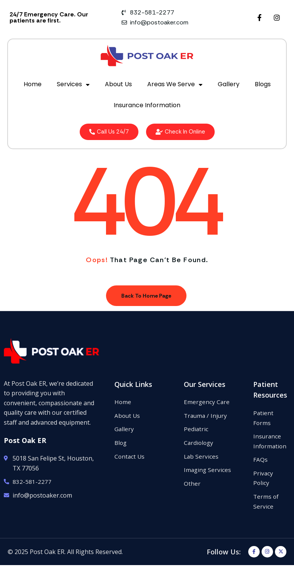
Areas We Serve (174, 85)
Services (73, 85)
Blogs (263, 84)
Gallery (228, 84)
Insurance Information (147, 105)
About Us (118, 84)
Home (33, 84)
